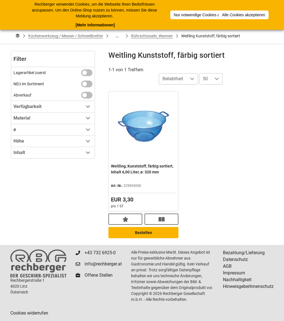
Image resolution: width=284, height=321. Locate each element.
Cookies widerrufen (29, 313)
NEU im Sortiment (28, 84)
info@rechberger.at (103, 264)
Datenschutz (235, 259)
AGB (227, 266)
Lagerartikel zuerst (29, 72)
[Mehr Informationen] (95, 25)
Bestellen (143, 232)
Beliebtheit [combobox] (172, 78)
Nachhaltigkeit (237, 279)
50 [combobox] (205, 78)
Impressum (234, 273)
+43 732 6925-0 (100, 252)
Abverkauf (22, 95)
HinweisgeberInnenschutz (248, 286)
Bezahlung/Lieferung (244, 252)
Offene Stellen (99, 275)
